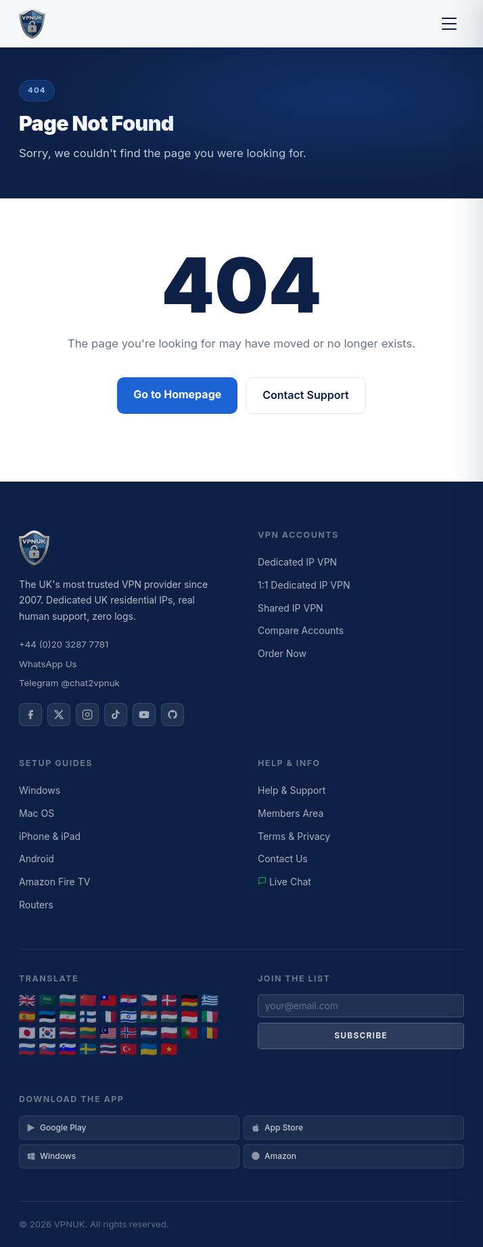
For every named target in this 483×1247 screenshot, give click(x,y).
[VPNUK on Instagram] (87, 714)
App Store (277, 1127)
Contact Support (305, 395)
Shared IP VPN (290, 608)
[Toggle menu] (449, 24)
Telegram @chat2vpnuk (69, 682)
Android (36, 858)
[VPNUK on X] (58, 714)
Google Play (56, 1127)
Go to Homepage (177, 394)
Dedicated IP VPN (297, 562)
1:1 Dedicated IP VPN (304, 585)
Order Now (282, 653)
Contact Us (283, 858)
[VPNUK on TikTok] (115, 714)
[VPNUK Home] (32, 23)
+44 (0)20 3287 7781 (63, 644)
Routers (36, 904)
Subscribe (361, 1035)
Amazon (273, 1156)
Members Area (290, 813)
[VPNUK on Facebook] (30, 714)
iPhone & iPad (49, 836)
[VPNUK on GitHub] (172, 714)
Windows (39, 790)
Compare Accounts (301, 630)
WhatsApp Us (48, 663)
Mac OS (36, 813)
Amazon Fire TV (54, 881)
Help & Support (291, 790)
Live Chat (284, 881)
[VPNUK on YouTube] (144, 714)
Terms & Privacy (294, 836)
